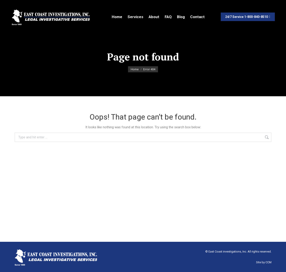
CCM (268, 262)
